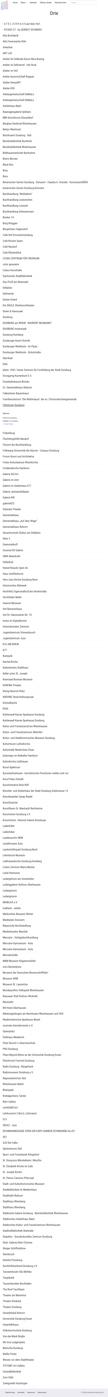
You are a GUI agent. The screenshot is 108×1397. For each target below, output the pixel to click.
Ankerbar (8, 47)
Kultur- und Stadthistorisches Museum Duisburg (29, 738)
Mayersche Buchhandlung (17, 925)
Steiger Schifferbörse (14, 1248)
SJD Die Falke (10, 1142)
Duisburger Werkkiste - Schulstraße (22, 352)
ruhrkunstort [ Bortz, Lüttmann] (19, 1113)
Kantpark (7, 655)
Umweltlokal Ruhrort (14, 1312)
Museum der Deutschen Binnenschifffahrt (25, 972)
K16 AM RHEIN (11, 644)
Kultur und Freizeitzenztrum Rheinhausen (25, 726)
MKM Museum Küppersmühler (19, 960)
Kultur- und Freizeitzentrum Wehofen (23, 732)
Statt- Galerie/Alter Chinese (17, 1242)
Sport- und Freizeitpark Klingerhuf (21, 1154)
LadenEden (9, 826)
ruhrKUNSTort (10, 1107)
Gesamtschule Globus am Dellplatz (21, 532)
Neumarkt (8, 1002)
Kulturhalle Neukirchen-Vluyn (18, 749)
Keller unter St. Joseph (15, 673)
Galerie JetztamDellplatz (16, 491)
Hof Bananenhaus (12, 609)
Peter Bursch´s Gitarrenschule (19, 1043)
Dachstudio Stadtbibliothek (17, 276)
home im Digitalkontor (15, 620)
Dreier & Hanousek (13, 311)
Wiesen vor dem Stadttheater (18, 1359)
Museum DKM (10, 978)
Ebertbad (8, 358)
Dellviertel (8, 293)
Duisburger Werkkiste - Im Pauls (20, 346)
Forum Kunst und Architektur (18, 456)
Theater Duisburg (12, 1307)
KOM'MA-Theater (12, 685)
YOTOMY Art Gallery (14, 1365)
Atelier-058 (9, 88)
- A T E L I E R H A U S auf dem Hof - (22, 23)
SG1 (5, 1136)
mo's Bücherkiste (12, 966)
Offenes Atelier (46, 2)
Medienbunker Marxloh (15, 931)
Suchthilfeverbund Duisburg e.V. (20, 1266)
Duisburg (8, 317)
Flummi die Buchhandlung (17, 444)
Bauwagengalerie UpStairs (17, 111)
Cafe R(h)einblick (12, 252)
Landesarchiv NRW (13, 837)
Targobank (8, 1277)
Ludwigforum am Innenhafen (18, 878)
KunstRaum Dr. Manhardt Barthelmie (22, 808)
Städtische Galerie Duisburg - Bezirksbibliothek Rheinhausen (35, 1213)
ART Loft (7, 53)
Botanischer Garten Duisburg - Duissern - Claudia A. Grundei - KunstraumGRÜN (45, 182)
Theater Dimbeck (12, 1301)
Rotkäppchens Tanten (14, 1095)
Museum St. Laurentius (15, 984)
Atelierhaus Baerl (12, 106)
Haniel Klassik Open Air (15, 567)
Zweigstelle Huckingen (15, 1383)
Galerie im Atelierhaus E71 (17, 485)
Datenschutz (42, 1392)
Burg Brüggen (10, 223)
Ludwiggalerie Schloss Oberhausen (22, 884)
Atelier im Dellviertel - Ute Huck (19, 64)
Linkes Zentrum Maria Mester (19, 867)
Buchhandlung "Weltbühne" (17, 194)
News (24, 2)
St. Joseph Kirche (12, 1172)
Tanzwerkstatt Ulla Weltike (17, 1271)
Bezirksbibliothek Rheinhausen (19, 147)
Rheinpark (8, 1090)
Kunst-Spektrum (11, 767)
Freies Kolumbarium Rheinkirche (20, 462)
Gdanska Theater (12, 509)
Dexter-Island (10, 299)
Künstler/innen (60, 2)
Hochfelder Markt (12, 597)
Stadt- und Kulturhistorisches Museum (24, 1183)
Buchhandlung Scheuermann (18, 211)
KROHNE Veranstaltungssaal (18, 696)
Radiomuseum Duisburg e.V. (18, 1072)
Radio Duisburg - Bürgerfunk (18, 1066)
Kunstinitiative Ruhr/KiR (16, 784)
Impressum (31, 1392)
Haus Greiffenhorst (13, 573)
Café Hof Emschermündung (18, 235)
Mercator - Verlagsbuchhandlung (20, 937)
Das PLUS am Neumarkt (15, 282)
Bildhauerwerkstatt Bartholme (19, 152)
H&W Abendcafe (11, 556)
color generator (11, 264)
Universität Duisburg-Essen (17, 1318)
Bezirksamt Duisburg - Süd (17, 135)
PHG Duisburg (10, 1048)
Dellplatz (7, 287)
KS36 (5, 708)
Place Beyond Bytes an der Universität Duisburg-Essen (32, 1054)
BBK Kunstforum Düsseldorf (18, 117)
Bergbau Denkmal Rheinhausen (19, 123)
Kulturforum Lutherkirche (16, 743)
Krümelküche (10, 702)
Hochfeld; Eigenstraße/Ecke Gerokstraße (25, 591)
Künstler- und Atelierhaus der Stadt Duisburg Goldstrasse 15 (35, 790)
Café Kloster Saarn (13, 240)
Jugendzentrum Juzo (14, 638)
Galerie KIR (9, 497)
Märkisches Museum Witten (18, 914)
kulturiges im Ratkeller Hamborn (20, 755)
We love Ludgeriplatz (14, 1342)
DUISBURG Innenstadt (14, 328)
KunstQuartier (10, 802)
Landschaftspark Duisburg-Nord (20, 849)
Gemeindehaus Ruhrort (15, 526)
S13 (5, 1119)
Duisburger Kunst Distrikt (16, 340)
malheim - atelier (12, 908)
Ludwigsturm (10, 890)
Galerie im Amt (11, 479)
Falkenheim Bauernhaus (16, 393)
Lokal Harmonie (11, 872)
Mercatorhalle (10, 955)
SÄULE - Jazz (10, 1125)
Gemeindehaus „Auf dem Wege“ (20, 521)
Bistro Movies (10, 158)
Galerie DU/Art (10, 474)
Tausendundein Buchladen (17, 1283)
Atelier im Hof (10, 70)
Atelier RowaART (12, 82)
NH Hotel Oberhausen (14, 1007)
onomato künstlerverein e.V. (18, 1025)
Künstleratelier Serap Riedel (17, 796)
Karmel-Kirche (10, 661)
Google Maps (8, 424)
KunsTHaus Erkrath (13, 779)
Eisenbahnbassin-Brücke (16, 381)
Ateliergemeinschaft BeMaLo (18, 94)
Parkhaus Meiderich (13, 1037)
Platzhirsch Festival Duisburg (18, 1060)
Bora (5, 170)
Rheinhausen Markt (13, 1084)
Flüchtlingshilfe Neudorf (16, 438)
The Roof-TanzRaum (14, 1289)
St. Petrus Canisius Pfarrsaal (18, 1178)
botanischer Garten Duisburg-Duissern (23, 188)
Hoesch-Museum (12, 603)
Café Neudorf (10, 246)
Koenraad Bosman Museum (17, 679)
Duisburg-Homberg (13, 334)
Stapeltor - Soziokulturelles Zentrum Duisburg (27, 1236)
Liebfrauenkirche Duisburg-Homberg (22, 861)
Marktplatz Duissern (14, 919)
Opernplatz (9, 1031)
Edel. (5, 364)
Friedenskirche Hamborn (16, 468)
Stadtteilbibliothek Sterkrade (18, 1230)
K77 (5, 650)
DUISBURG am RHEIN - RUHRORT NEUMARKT (27, 323)
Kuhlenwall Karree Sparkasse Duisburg (23, 714)
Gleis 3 (6, 538)
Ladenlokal (8, 831)
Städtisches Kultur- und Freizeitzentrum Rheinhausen (31, 1224)
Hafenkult (8, 562)
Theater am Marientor (14, 1295)
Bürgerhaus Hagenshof (15, 229)
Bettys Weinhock (12, 129)
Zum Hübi (8, 1377)
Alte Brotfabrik (10, 35)
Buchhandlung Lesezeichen (17, 199)
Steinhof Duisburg (12, 1260)
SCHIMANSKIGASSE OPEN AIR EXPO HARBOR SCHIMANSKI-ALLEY (39, 1131)
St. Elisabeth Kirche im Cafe (18, 1166)
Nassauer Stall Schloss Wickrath (20, 996)
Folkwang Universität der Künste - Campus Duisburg (31, 450)
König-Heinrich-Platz (14, 691)
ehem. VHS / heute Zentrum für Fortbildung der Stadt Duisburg (37, 370)
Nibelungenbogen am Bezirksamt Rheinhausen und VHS (33, 1013)
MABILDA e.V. (10, 902)
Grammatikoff (10, 544)
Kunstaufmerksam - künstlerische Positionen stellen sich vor (36, 773)
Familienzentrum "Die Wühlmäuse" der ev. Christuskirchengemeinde (39, 399)
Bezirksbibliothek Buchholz (17, 141)
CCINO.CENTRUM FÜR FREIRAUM (21, 258)
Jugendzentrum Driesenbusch (19, 632)
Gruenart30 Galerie (13, 550)
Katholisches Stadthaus (15, 667)
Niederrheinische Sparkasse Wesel (21, 1019)
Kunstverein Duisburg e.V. (17, 814)
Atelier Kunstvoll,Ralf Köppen (18, 76)
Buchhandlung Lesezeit (15, 205)
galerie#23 (8, 503)
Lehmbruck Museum (14, 855)
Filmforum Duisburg (13, 405)
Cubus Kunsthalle (12, 270)
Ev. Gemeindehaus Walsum (17, 387)
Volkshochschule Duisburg (17, 1330)
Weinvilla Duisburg (13, 1348)
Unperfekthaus (11, 1324)
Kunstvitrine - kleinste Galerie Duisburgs (24, 820)
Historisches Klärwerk (14, 585)
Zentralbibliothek (12, 1371)
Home (15, 2)
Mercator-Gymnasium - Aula (18, 943)
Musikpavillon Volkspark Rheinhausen (23, 990)
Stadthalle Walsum (13, 1195)
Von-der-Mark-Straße (14, 1336)
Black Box (8, 164)
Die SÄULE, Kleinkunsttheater (18, 305)
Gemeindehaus (11, 515)
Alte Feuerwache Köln (14, 41)
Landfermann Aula (13, 843)
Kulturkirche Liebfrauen (15, 761)
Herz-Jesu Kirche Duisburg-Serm (20, 579)
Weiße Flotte (9, 1354)
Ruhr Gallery (9, 1101)
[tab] (54, 23)
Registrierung (10, 1392)
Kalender (33, 2)
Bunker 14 (8, 217)
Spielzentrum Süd (12, 1148)
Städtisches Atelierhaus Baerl (19, 1219)
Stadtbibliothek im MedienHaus (20, 1189)
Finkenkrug (9, 433)
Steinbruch (8, 1254)
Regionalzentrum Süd (14, 1078)
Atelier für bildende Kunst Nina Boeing (23, 59)
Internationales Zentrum (16, 626)
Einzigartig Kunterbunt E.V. (17, 375)
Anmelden (20, 1392)
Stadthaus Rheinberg (14, 1201)
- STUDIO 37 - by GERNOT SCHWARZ (22, 29)
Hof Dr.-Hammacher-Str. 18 (17, 614)
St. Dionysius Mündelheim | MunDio (22, 1160)
